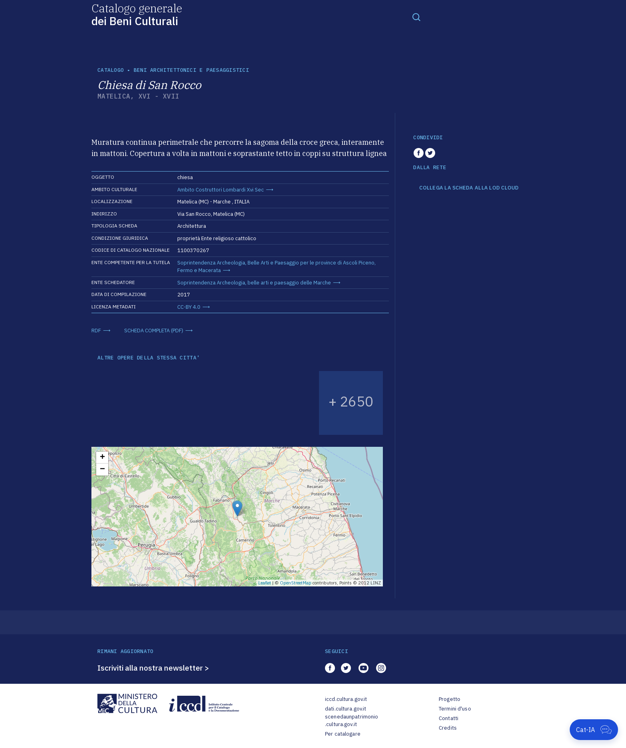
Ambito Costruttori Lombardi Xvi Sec (220, 189)
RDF (96, 330)
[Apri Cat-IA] (594, 729)
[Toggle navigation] (416, 17)
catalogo (110, 70)
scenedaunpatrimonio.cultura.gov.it (351, 720)
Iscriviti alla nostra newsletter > (153, 668)
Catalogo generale (136, 14)
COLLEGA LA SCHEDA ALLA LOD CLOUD (469, 188)
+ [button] (102, 458)
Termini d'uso (455, 708)
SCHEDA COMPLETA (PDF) (153, 330)
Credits (448, 727)
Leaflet (264, 583)
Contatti (448, 718)
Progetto (449, 699)
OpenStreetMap (295, 583)
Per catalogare (343, 733)
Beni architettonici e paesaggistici (191, 70)
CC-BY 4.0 (188, 307)
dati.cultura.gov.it (345, 708)
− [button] (102, 470)
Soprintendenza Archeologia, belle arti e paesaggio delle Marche (254, 282)
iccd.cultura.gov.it (346, 699)
